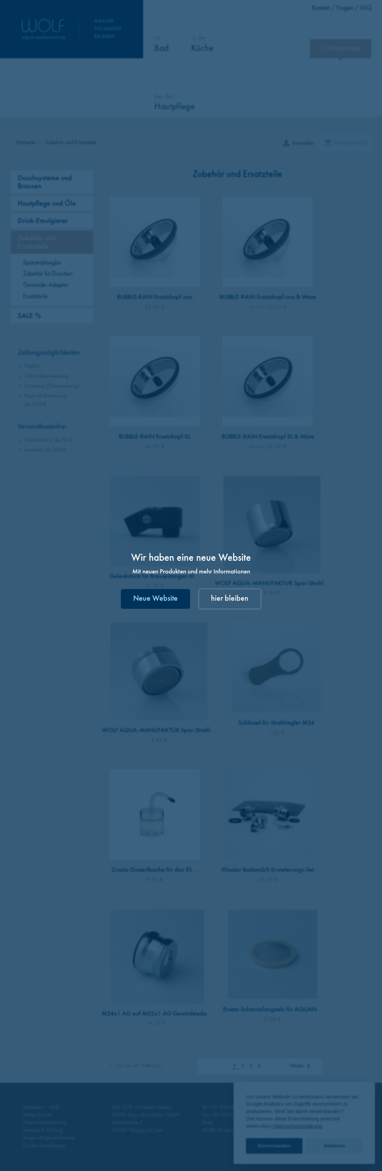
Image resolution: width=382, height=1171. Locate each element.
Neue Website (155, 598)
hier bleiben (229, 598)
